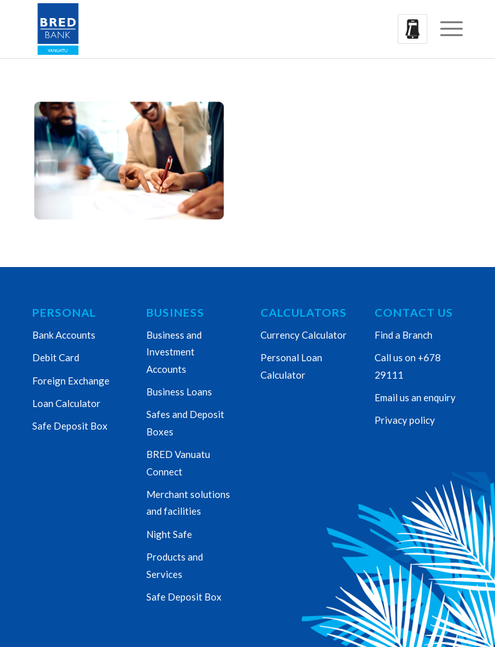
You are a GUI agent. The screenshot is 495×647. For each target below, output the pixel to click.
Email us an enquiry (415, 397)
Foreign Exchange (71, 380)
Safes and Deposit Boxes (185, 422)
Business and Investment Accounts (174, 352)
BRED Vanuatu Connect (178, 462)
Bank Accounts (63, 335)
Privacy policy (404, 420)
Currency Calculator (303, 335)
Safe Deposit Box (70, 426)
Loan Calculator (66, 403)
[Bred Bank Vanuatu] (58, 29)
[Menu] (445, 29)
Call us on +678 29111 (407, 366)
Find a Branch (403, 335)
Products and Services (174, 565)
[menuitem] (445, 29)
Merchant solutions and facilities (188, 502)
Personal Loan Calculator (291, 366)
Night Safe (169, 534)
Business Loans (179, 391)
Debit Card (55, 357)
